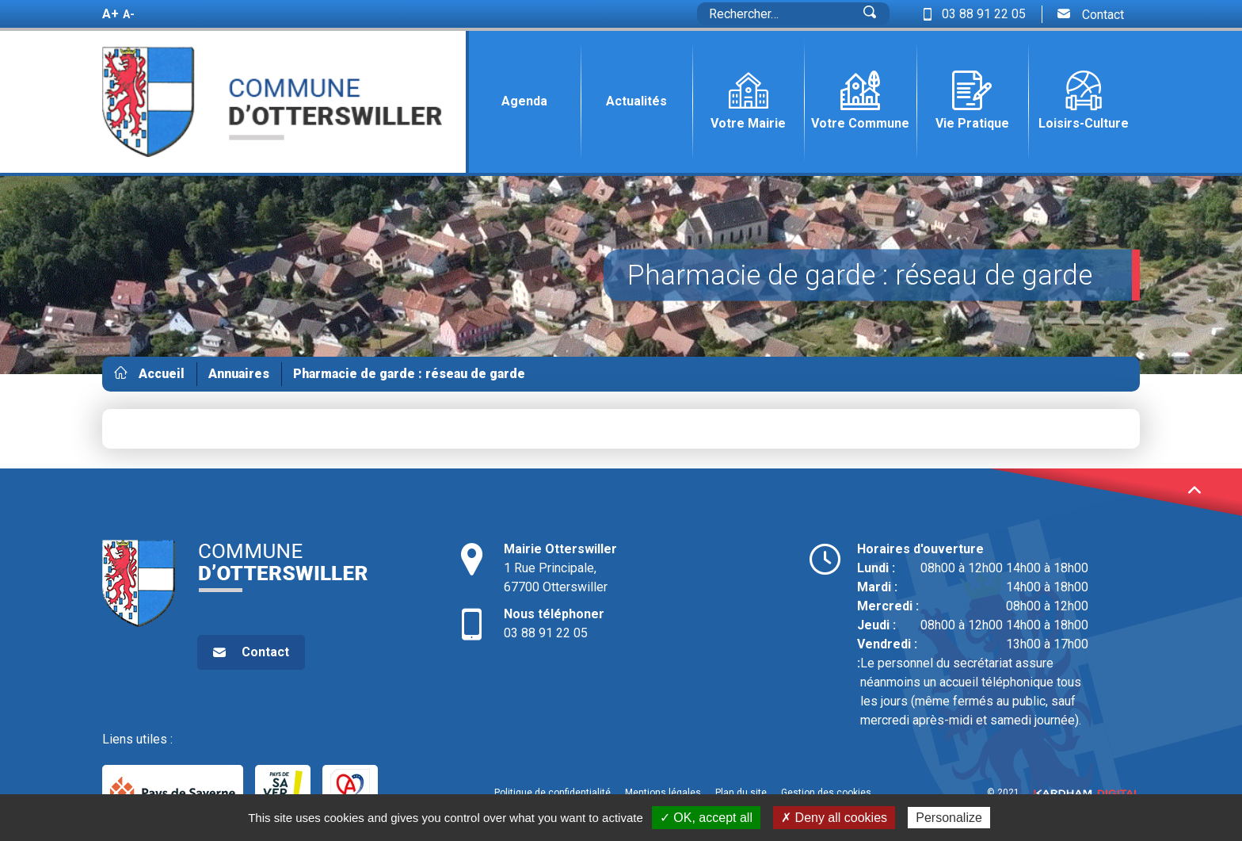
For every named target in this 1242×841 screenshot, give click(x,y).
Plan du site (741, 792)
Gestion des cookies (826, 792)
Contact (1090, 14)
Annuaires (238, 373)
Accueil (162, 373)
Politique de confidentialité (552, 792)
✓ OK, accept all (706, 817)
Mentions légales (663, 792)
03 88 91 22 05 (621, 622)
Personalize (949, 817)
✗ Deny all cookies (834, 817)
